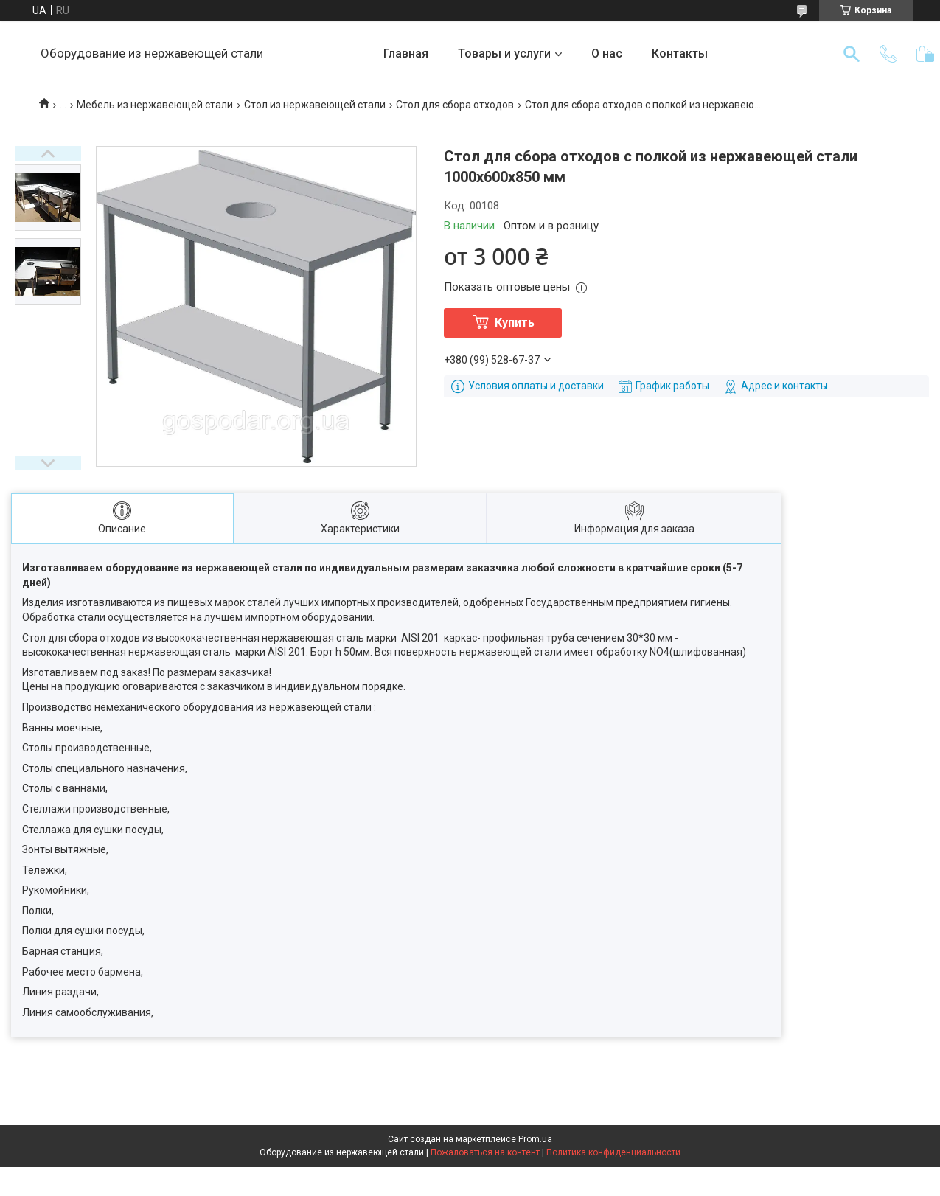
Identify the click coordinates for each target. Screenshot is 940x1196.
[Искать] (851, 54)
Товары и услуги (504, 53)
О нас (606, 53)
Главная (405, 53)
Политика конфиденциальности (613, 1152)
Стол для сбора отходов (455, 105)
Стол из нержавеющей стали (315, 105)
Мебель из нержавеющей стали (155, 105)
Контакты (680, 53)
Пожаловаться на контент (485, 1152)
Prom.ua (535, 1139)
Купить (515, 323)
